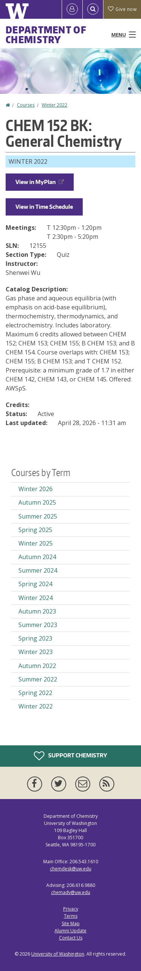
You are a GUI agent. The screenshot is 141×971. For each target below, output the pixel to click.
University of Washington (57, 954)
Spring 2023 (35, 638)
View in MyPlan (39, 182)
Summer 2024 (37, 570)
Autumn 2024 (37, 557)
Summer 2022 (37, 679)
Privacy (70, 909)
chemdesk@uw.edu (70, 868)
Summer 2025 (37, 516)
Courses (26, 105)
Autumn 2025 (37, 502)
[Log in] (72, 9)
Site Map (71, 923)
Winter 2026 (35, 489)
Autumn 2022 (37, 666)
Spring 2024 (35, 584)
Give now (122, 9)
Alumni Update (70, 930)
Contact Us (70, 938)
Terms (70, 916)
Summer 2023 (37, 625)
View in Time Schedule (44, 207)
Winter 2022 (54, 105)
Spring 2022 (35, 693)
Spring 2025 (35, 530)
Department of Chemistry (46, 34)
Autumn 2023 (37, 611)
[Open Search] (93, 9)
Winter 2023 (35, 652)
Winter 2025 (35, 543)
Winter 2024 (35, 598)
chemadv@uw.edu (70, 892)
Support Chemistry (70, 756)
